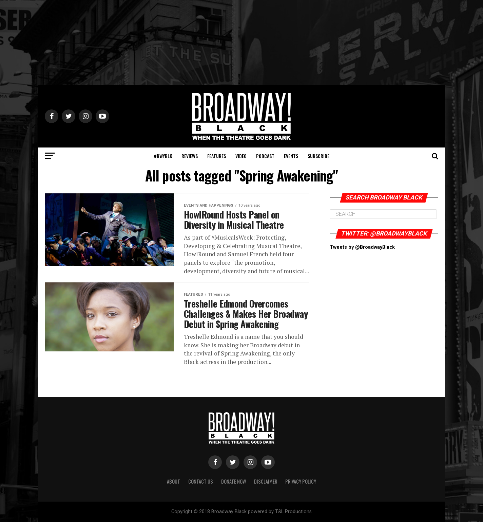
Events (291, 155)
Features (216, 155)
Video (241, 155)
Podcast (265, 155)
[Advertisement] (241, 42)
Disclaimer (265, 481)
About (173, 481)
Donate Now (233, 481)
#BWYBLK (163, 155)
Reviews (189, 155)
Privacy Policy (300, 481)
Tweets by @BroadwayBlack (362, 247)
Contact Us (200, 481)
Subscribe (318, 155)
